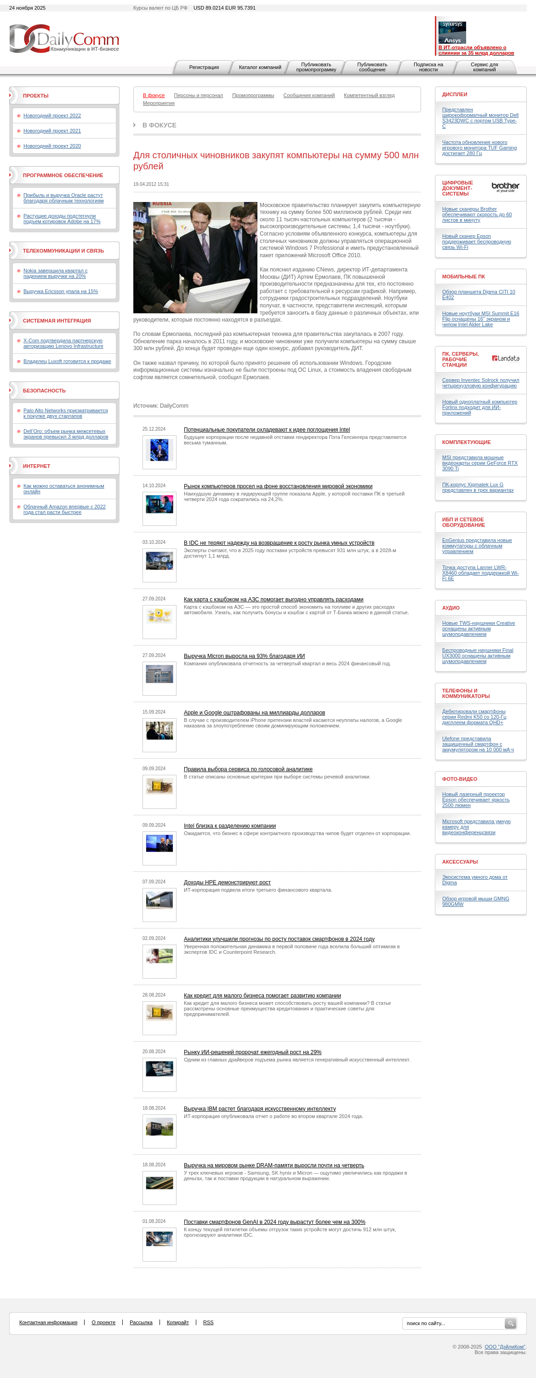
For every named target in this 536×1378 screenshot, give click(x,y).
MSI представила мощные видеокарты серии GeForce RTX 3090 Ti (480, 463)
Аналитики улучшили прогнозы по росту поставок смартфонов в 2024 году (279, 939)
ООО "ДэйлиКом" (505, 1346)
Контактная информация (48, 1322)
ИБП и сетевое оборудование (463, 522)
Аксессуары (460, 862)
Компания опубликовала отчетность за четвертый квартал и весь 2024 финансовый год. (287, 663)
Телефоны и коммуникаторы (466, 693)
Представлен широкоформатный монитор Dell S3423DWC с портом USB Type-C (480, 118)
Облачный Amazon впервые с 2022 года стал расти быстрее (64, 509)
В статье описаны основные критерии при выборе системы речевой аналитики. (277, 776)
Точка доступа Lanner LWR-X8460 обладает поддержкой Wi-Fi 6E (480, 573)
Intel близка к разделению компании (230, 826)
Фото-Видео (459, 779)
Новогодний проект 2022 (52, 115)
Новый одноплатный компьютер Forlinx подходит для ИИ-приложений (479, 407)
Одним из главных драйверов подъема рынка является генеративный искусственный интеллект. (297, 1059)
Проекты (35, 95)
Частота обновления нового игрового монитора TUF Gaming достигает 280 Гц (479, 147)
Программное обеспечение (63, 175)
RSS (208, 1322)
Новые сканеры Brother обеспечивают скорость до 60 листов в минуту (477, 214)
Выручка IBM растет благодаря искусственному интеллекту (260, 1109)
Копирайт (178, 1322)
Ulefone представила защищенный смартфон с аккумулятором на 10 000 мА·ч (478, 744)
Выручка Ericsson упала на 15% (60, 291)
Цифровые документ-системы (457, 188)
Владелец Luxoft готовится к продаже (67, 361)
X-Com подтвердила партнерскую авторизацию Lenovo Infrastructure (63, 343)
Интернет (36, 466)
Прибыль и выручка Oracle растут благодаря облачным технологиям (63, 197)
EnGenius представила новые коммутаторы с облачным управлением (477, 545)
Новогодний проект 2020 (52, 146)
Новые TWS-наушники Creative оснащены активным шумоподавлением (478, 628)
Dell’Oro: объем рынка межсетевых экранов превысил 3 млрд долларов (65, 433)
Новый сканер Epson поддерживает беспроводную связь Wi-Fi (476, 241)
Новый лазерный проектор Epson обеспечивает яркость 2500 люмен (476, 799)
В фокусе (160, 125)
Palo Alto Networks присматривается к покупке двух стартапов (65, 413)
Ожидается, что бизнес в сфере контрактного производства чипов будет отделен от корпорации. (297, 833)
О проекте (103, 1322)
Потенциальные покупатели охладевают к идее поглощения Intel (267, 430)
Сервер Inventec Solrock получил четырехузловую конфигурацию (480, 382)
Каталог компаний (260, 67)
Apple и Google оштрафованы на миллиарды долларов (254, 712)
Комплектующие (466, 442)
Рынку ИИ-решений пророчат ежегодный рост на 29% (253, 1052)
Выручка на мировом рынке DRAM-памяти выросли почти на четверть (274, 1165)
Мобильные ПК (463, 276)
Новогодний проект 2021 (52, 130)
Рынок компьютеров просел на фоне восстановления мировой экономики (278, 486)
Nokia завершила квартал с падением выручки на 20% (55, 273)
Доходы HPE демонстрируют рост (227, 882)
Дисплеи (455, 94)
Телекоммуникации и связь (63, 251)
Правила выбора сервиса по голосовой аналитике (248, 769)
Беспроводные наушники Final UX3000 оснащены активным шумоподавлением (477, 655)
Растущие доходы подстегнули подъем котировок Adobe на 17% (62, 218)
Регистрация (204, 67)
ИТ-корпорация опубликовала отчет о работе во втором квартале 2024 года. (273, 1116)
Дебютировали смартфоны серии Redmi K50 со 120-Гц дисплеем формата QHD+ (474, 717)
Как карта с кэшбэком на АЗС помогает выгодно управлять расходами (274, 599)
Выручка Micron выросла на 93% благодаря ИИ (244, 656)
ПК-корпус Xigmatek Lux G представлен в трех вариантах (477, 487)
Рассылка (141, 1322)
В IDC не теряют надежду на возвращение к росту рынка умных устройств (279, 543)
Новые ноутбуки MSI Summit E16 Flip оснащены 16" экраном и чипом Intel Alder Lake (480, 319)
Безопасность (44, 390)
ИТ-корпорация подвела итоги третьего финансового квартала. (258, 890)
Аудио (451, 608)
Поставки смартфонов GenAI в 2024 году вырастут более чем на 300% (274, 1222)
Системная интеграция (57, 320)
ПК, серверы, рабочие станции (460, 359)
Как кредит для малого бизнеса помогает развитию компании (262, 995)
